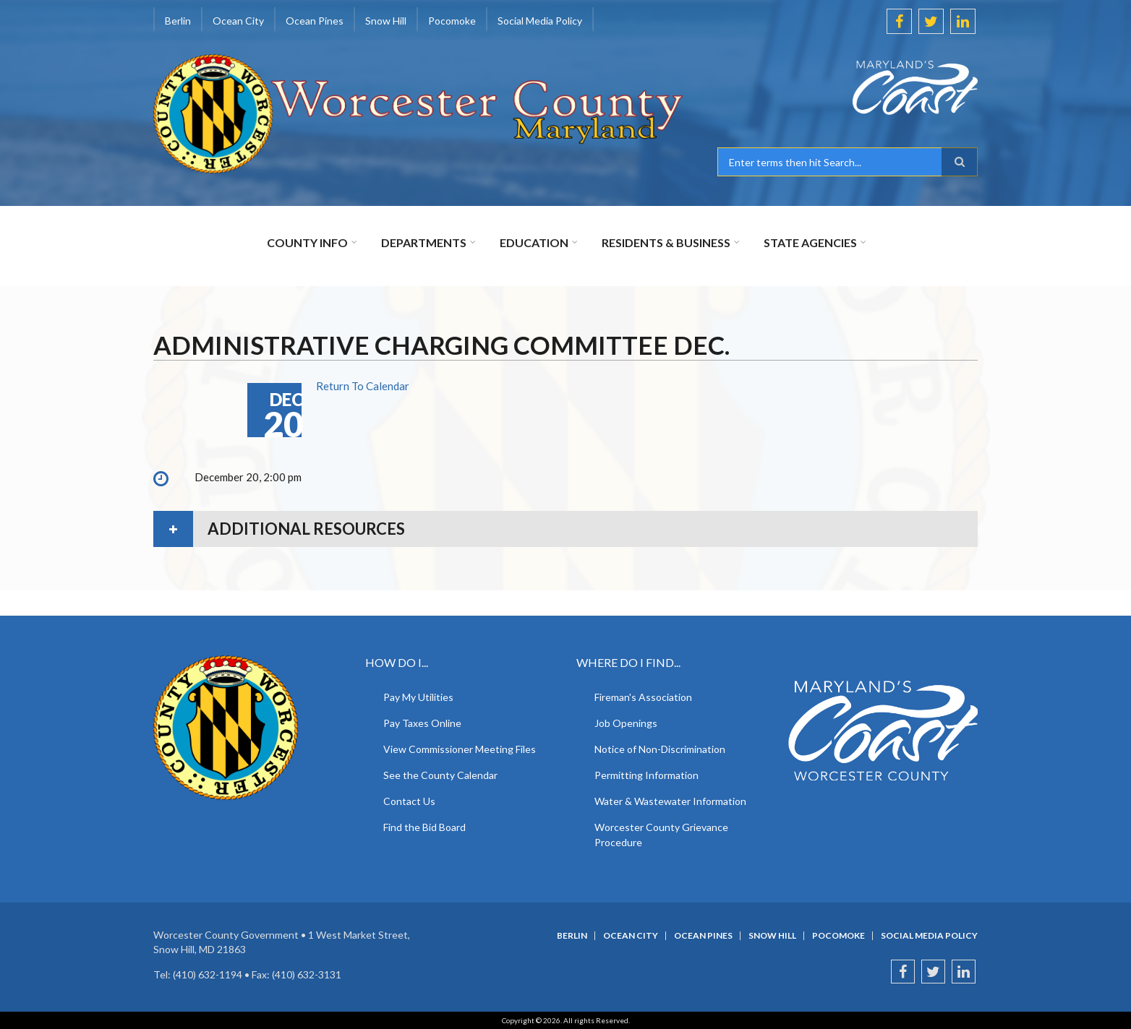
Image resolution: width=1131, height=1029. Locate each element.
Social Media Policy (540, 20)
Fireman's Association (643, 697)
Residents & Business (666, 242)
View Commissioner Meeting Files (459, 749)
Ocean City (238, 20)
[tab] (565, 529)
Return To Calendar (362, 385)
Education (534, 242)
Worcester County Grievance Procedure (661, 834)
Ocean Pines (314, 20)
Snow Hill (385, 20)
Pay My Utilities (418, 697)
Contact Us (409, 801)
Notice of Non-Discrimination (659, 749)
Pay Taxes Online (422, 723)
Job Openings (625, 723)
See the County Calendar (440, 775)
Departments (423, 242)
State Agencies (810, 242)
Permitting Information (646, 775)
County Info (307, 242)
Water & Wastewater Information (670, 801)
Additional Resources (306, 528)
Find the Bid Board (424, 827)
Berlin (178, 20)
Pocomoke (452, 20)
